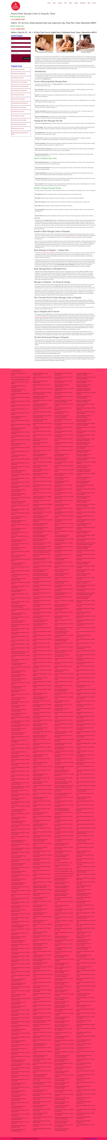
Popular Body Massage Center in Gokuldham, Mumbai (40, 944)
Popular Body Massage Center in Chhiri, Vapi (85, 813)
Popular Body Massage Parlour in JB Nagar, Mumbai (19, 741)
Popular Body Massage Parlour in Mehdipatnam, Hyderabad (83, 401)
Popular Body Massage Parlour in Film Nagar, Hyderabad (41, 616)
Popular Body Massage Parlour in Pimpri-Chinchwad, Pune (64, 940)
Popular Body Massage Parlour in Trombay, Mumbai (18, 1091)
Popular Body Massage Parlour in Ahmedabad (62, 859)
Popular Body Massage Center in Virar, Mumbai (41, 828)
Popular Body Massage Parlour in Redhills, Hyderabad (85, 408)
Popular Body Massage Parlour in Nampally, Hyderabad (62, 956)
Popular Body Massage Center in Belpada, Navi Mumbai (64, 740)
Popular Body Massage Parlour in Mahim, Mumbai (20, 513)
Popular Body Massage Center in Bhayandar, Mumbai (40, 813)
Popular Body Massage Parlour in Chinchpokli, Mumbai (18, 614)
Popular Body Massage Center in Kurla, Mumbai (42, 875)
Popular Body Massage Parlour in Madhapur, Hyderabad (18, 471)
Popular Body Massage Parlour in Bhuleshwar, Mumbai (18, 856)
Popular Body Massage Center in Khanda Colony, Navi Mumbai (64, 767)
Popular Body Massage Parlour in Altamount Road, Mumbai (18, 822)
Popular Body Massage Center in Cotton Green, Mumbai (42, 863)
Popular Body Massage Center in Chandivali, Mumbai (40, 963)
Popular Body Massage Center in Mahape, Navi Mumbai (64, 836)
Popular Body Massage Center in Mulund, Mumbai (42, 655)
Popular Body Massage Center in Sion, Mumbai (41, 871)
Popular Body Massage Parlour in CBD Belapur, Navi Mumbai (41, 509)
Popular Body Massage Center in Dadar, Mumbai (42, 628)
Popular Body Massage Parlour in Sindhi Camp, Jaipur (85, 863)
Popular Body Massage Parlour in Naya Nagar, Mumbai (20, 1010)
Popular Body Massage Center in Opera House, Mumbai (63, 501)
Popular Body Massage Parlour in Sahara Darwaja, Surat (85, 620)
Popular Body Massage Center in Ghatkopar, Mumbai (40, 909)
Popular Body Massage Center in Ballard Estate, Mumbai (42, 1079)
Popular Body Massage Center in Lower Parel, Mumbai (42, 744)
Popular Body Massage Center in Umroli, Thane (64, 713)
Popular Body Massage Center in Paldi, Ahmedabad (63, 898)
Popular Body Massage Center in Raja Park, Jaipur (63, 929)
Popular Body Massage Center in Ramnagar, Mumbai (62, 505)
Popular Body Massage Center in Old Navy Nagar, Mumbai (64, 497)
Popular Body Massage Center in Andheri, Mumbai (42, 636)
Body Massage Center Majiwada (18, 73)
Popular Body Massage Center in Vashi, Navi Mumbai (42, 701)
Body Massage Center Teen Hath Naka (20, 103)
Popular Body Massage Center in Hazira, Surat (85, 670)
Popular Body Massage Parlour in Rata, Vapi (85, 794)
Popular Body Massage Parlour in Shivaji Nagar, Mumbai (20, 1072)
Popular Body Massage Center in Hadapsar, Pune (83, 1079)
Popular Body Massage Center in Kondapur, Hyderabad (62, 1102)
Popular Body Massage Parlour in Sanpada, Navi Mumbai (40, 570)
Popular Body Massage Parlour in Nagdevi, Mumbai (20, 991)
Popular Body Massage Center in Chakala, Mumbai (42, 659)
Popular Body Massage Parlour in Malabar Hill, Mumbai (20, 968)
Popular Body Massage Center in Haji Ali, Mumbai (42, 1048)
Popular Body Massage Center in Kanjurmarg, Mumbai (40, 921)
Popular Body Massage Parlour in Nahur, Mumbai (20, 694)
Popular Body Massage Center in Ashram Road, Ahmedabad (85, 570)
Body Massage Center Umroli (18, 111)
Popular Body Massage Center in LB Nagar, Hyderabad (64, 1048)
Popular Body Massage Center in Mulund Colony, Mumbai (64, 462)
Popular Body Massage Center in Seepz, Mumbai (42, 994)
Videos (70, 3)
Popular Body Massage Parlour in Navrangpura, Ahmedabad (62, 894)
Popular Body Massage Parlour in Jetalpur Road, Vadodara (85, 724)
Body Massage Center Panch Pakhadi (19, 82)
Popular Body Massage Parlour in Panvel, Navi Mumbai (20, 467)
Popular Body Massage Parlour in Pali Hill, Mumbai (20, 448)
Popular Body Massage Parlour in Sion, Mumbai (20, 637)
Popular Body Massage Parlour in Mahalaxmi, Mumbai (18, 490)
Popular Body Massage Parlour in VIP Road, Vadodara (84, 705)
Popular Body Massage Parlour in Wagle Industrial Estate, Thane (42, 497)
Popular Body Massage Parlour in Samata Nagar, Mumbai (20, 1053)
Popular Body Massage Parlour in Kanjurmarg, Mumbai (18, 687)
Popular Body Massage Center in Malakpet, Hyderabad (64, 1045)
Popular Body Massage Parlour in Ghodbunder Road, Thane (40, 397)
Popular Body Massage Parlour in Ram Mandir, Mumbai (20, 544)
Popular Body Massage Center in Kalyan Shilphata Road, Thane (64, 651)
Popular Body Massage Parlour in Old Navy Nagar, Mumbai (21, 1022)
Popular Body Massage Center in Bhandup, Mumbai (42, 925)
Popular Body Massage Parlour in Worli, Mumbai (20, 506)
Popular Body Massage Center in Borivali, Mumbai (42, 640)
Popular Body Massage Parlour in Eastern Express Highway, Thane (42, 393)
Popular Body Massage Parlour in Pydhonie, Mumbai (18, 1041)
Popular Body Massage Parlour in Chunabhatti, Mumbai (18, 664)
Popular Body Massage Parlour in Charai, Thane (42, 378)
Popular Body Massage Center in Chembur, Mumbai (42, 651)
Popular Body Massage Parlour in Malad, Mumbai (20, 552)
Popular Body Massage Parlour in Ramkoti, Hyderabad (64, 960)
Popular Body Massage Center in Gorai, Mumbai (42, 971)
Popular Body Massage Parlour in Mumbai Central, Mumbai (20, 486)
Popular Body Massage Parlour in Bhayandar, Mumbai (18, 579)
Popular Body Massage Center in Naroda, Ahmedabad (85, 578)
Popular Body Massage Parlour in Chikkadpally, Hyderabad (62, 1129)
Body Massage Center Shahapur (18, 99)
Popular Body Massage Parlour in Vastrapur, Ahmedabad (83, 524)
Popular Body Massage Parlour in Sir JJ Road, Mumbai (20, 1080)
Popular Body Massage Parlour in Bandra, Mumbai (20, 398)
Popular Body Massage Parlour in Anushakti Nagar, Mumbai (18, 841)
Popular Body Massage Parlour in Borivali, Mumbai (20, 405)
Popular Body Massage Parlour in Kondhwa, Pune (83, 1067)
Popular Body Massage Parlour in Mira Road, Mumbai (20, 575)
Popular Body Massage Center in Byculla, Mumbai (42, 844)
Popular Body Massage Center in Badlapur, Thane (64, 601)
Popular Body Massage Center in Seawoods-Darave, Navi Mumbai (62, 809)
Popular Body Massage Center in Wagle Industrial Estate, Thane (64, 732)
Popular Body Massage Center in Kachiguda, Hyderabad (83, 501)
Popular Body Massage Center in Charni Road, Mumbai (42, 713)
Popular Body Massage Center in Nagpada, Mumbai (64, 470)
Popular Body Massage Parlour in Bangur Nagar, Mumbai (20, 756)
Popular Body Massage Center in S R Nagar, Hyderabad (63, 1068)
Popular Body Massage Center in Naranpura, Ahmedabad (83, 582)
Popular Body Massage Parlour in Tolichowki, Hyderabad (83, 397)
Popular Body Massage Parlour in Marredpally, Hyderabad (83, 385)
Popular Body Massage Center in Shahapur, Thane (62, 701)
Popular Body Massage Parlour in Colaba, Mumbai (20, 436)
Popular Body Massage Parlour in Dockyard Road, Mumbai (18, 621)
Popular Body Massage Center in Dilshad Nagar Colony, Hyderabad (85, 505)
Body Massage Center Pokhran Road (19, 90)
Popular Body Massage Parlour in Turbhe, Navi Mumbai (42, 586)
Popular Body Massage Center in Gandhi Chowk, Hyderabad (85, 493)
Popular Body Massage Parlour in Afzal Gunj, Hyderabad (63, 948)
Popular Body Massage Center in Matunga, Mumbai (42, 751)
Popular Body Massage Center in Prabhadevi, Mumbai (40, 755)
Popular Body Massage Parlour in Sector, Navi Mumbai (42, 578)
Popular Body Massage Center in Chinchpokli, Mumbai (40, 848)
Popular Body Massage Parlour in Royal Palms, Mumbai (20, 1045)
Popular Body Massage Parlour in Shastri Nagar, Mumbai (20, 1068)
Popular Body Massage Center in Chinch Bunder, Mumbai (42, 1102)
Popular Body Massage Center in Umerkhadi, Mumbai (62, 574)
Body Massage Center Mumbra (18, 69)
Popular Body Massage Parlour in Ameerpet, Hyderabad (62, 983)
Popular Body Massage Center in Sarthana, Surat (86, 674)
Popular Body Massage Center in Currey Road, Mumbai (42, 852)
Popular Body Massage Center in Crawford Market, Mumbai (42, 1117)
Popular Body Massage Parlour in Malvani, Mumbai (20, 748)
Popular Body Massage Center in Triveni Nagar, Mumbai (64, 563)
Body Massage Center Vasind (18, 128)
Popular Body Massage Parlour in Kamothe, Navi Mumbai (40, 528)
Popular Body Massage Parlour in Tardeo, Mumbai (20, 452)
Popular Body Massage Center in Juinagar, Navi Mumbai (64, 755)
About (54, 3)
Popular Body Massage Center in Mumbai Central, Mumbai (42, 721)
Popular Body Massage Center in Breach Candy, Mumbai (42, 1060)
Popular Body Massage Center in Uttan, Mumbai (63, 578)
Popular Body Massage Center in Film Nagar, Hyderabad (63, 852)
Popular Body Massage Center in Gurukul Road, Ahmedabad (85, 590)
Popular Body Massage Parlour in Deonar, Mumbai (20, 895)
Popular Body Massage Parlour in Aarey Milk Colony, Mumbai (20, 725)
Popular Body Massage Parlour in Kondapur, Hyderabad (62, 1021)
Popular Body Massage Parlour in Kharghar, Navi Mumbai (40, 539)
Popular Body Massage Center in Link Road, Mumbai (63, 420)
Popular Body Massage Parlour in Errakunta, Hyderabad (62, 998)
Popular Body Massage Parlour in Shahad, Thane (42, 462)
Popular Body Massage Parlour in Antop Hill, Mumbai (20, 432)
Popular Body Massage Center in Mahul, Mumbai (64, 439)
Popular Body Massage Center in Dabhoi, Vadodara (85, 748)
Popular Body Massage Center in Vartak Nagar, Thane (64, 721)
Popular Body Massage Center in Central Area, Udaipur (85, 1017)
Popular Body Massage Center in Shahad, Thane (64, 697)
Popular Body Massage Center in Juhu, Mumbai (41, 771)
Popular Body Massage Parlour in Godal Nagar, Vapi (64, 917)
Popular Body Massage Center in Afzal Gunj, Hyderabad (63, 1029)
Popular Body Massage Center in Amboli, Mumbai (42, 952)
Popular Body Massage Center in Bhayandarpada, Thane (62, 605)
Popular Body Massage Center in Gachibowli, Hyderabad (62, 1106)
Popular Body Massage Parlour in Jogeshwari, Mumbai (18, 540)
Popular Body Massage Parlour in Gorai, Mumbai (20, 737)
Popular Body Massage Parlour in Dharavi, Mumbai (20, 656)
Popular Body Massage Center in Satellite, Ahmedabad (85, 566)
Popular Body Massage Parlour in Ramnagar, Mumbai (18, 1030)
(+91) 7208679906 (18, 29)
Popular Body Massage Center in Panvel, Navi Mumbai (64, 798)
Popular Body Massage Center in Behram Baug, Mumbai (42, 1029)
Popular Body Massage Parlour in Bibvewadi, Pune (83, 1063)
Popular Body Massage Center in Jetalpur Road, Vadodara (85, 763)
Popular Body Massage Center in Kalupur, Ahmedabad (85, 609)
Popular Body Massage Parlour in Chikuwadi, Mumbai (18, 879)
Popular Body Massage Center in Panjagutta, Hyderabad (62, 1071)
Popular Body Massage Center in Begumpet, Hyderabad (62, 1060)
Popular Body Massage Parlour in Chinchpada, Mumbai (18, 872)
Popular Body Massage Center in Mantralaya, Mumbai (62, 455)
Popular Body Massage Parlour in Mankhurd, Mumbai (18, 671)
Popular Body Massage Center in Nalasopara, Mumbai (40, 825)
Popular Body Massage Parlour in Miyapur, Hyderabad (64, 1014)
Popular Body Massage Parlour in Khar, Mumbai (20, 525)
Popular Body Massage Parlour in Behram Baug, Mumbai (20, 795)
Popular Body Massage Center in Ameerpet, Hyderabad (62, 883)
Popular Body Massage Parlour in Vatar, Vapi (85, 805)
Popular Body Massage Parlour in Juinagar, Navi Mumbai (42, 520)
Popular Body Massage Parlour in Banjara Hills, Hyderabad (42, 609)
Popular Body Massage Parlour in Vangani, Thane (42, 482)
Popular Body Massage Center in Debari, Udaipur (85, 983)
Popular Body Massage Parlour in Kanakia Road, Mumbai (20, 914)
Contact (94, 3)
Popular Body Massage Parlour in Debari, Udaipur (64, 933)
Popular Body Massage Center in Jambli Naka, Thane (64, 643)
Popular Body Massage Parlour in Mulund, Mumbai (20, 421)
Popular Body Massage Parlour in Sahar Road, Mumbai (20, 764)
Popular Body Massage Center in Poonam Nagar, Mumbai (64, 512)
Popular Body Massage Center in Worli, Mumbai (42, 740)
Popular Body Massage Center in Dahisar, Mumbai (42, 805)
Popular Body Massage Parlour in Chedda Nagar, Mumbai (20, 860)
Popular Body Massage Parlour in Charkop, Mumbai (21, 598)
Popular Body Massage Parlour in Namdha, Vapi (86, 786)
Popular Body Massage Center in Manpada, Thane (62, 616)
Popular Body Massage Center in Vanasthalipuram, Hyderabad (83, 470)
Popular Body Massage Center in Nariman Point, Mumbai (42, 732)
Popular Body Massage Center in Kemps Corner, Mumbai (64, 397)
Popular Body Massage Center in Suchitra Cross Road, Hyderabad (85, 459)
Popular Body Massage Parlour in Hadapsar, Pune (83, 1021)
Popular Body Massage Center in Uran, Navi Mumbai (63, 828)
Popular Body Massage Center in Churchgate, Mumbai (40, 624)
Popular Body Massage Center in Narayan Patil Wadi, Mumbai (64, 474)
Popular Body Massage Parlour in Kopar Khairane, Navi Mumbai (42, 543)
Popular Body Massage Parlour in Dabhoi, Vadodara (85, 709)
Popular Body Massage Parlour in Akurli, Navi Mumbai (42, 501)
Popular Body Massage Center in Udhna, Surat (85, 682)
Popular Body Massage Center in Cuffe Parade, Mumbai (41, 1121)
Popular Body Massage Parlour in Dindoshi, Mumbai (18, 706)
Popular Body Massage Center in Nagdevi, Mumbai (64, 466)
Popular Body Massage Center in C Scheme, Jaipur (84, 898)
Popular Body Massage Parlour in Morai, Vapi (85, 801)
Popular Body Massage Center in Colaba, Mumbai (42, 670)
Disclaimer (82, 3)
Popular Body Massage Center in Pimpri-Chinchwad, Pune (85, 1075)
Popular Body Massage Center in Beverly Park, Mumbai (42, 1087)
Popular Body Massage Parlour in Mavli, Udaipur (85, 952)
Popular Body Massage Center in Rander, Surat (85, 678)
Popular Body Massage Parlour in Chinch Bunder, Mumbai (20, 868)
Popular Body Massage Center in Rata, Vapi (85, 836)
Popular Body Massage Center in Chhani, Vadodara (85, 740)
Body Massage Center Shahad (18, 94)
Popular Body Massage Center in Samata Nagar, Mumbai (64, 528)
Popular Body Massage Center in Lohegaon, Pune (83, 1102)
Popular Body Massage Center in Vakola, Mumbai (42, 1013)
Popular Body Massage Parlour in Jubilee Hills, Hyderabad (42, 613)
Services (60, 3)
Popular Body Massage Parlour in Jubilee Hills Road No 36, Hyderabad (64, 1118)
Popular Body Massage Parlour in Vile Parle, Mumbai (19, 533)
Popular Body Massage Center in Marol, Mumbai (42, 1010)
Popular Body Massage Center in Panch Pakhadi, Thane (64, 686)
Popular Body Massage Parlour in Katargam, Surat (83, 613)
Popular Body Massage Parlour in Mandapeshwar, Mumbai (18, 983)
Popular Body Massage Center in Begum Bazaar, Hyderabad (64, 1064)
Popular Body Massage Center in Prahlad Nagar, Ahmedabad (85, 586)
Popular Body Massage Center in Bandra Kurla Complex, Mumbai (42, 1083)
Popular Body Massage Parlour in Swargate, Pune (83, 1033)
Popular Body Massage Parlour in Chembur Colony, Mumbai (18, 864)
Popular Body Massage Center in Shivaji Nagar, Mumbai (64, 547)
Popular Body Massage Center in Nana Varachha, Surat (85, 663)
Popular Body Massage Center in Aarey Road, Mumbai (42, 936)
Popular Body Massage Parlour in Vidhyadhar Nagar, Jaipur (83, 894)
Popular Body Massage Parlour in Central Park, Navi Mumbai (42, 512)
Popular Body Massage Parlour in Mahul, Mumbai (20, 964)
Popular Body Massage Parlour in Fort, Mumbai (20, 409)
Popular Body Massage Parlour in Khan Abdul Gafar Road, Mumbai (20, 926)
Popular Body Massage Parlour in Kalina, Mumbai (20, 772)
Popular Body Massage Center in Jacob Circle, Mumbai (64, 378)
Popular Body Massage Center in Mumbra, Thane (64, 674)
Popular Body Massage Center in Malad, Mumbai (42, 786)
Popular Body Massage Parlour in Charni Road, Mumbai (20, 479)
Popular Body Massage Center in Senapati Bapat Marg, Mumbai (64, 539)
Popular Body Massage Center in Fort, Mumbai (41, 643)
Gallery (76, 3)
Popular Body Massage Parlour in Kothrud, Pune (86, 1029)
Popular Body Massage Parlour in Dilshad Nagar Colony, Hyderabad (85, 424)
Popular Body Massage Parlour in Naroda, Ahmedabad (85, 528)
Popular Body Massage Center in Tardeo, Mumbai (42, 686)
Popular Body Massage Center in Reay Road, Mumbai (41, 859)
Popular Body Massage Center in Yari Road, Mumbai (41, 1025)
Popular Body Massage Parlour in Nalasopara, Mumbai (18, 590)
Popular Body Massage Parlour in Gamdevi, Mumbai (18, 798)
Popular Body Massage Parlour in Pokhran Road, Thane (42, 459)
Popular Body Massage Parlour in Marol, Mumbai (20, 775)
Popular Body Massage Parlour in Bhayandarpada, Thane (18, 1130)
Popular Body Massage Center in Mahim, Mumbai (42, 748)
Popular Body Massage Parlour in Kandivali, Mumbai (18, 556)
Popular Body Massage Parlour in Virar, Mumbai (20, 594)
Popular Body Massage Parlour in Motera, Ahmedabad (85, 555)
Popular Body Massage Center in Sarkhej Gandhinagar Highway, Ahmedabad (85, 593)
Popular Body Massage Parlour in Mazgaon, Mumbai (18, 444)
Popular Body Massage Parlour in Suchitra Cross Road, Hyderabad (85, 378)
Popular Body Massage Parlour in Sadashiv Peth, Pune (86, 1037)
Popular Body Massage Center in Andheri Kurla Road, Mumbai (42, 956)
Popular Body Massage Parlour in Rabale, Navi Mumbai (42, 566)
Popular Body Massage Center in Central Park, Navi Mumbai (64, 748)
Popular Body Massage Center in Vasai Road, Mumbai (41, 821)
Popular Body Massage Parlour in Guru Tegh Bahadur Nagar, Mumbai (20, 652)
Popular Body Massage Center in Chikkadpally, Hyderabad (83, 451)
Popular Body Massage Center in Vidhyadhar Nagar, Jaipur (83, 940)
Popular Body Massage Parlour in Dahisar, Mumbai (20, 571)
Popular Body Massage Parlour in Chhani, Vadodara (85, 701)
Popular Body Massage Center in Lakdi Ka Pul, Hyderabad (85, 432)
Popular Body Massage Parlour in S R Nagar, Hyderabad (63, 987)
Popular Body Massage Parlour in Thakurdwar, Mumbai (18, 1084)
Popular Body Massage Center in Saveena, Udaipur (85, 1002)
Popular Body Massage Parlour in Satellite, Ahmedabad (86, 512)
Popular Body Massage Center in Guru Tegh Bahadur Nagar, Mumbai (41, 886)
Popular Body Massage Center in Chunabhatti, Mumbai (40, 898)
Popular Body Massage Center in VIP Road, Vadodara (86, 744)
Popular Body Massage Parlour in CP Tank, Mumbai (20, 829)
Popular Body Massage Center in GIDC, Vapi (85, 817)
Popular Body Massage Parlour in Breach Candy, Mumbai (20, 825)
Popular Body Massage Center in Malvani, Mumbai (42, 983)
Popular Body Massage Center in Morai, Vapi (85, 844)
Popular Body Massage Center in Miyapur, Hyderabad (64, 1095)
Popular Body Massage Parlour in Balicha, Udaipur (85, 959)
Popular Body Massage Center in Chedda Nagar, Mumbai (42, 1094)
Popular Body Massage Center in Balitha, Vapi (85, 825)
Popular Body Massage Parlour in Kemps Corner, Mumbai (20, 922)
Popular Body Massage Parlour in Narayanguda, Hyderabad (62, 1122)
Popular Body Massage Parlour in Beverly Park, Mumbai (20, 852)
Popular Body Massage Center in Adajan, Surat (85, 651)
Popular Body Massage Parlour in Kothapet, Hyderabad (62, 971)
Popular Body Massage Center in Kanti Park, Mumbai (63, 393)
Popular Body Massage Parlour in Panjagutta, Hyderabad (62, 991)
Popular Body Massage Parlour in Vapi (63, 869)
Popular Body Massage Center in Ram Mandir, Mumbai (41, 778)
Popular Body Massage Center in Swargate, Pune (83, 1087)
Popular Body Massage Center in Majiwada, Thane (62, 709)
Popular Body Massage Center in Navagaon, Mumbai (62, 478)
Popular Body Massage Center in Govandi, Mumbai (42, 902)
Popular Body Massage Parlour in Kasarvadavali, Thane (40, 420)
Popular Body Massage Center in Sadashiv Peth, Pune (86, 1090)
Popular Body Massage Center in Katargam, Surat (62, 906)
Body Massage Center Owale (18, 77)
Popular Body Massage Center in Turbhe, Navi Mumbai (64, 821)
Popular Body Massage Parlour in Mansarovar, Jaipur (83, 852)
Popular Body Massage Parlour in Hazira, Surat (85, 632)
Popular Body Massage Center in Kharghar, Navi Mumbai (64, 774)
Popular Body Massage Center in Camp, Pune (85, 1125)
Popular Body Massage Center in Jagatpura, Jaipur (83, 932)
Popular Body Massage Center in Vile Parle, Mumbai (42, 767)
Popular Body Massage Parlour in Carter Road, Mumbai (20, 833)
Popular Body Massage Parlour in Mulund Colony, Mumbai (20, 987)
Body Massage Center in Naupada (75, 235)
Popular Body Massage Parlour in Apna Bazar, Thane (20, 1122)
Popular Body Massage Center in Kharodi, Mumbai (64, 405)
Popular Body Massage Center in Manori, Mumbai (64, 451)
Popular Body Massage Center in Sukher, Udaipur (85, 1010)
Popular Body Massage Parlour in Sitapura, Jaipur (86, 875)
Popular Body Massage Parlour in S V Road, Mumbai (19, 1049)
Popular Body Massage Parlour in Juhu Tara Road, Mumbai (20, 906)
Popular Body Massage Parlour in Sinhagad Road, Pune (83, 1040)
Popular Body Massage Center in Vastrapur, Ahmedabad (83, 574)
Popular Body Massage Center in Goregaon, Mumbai (40, 782)
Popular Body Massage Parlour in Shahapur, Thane (40, 466)
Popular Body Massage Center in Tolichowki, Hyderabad (83, 478)
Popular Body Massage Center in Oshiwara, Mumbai (40, 948)
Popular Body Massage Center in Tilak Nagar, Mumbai (41, 894)
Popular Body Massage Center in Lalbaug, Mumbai (42, 674)
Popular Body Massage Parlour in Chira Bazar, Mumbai (20, 876)
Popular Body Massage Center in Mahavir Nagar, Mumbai (64, 435)
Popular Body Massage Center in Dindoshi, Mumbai (42, 940)
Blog (89, 3)
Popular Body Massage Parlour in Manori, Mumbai (20, 976)
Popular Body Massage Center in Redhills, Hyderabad (85, 489)
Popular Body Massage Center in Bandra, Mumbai (42, 632)
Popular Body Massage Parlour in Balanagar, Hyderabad (62, 1002)
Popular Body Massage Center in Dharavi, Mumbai (42, 890)
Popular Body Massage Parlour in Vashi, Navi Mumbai (42, 601)
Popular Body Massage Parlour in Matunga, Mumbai (18, 517)
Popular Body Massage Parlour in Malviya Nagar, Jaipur (85, 879)
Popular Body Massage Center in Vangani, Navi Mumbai (64, 832)
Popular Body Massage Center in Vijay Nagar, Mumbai (63, 586)
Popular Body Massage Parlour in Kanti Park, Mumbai (20, 918)
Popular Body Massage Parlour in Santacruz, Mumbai (18, 529)
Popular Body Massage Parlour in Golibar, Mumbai (20, 768)
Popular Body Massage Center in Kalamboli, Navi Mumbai (40, 697)
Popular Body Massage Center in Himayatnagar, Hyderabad (83, 482)
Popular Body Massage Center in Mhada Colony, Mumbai (64, 428)
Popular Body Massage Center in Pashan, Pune (85, 1106)
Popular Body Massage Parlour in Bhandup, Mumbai (18, 691)
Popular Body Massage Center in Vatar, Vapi (85, 848)
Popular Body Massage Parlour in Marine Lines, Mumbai (20, 475)
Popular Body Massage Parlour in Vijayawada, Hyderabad (83, 416)
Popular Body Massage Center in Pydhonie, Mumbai (64, 516)
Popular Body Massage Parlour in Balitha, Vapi (85, 782)
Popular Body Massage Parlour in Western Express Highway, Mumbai (20, 787)
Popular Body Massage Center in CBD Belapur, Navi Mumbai (63, 744)
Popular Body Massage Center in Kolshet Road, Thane (64, 663)
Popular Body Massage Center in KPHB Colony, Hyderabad (63, 1091)
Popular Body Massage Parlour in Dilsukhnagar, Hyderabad (40, 620)
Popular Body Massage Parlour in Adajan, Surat (64, 902)
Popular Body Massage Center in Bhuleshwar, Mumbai (40, 1090)
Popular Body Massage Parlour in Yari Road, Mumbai (19, 791)
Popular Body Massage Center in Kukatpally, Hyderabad (62, 1087)
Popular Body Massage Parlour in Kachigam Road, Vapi (83, 798)
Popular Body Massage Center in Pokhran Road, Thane (64, 694)
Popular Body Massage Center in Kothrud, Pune (85, 1083)
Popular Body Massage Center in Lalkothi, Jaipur (85, 913)
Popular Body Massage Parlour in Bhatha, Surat (85, 628)
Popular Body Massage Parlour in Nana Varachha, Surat (85, 624)
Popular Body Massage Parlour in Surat (63, 862)
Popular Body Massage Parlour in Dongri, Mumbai (20, 837)
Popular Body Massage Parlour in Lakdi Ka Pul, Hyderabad (64, 1110)
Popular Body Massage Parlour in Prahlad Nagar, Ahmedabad (85, 536)
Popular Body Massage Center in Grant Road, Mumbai (41, 717)
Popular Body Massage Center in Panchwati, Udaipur (83, 1006)
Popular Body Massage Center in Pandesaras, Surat (83, 686)
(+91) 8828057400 (18, 19)
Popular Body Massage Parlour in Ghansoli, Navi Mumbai (40, 516)
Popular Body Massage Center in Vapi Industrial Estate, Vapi (84, 832)
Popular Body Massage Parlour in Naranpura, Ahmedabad (83, 532)
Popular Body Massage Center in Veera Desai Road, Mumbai (42, 1017)
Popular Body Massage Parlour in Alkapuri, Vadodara (86, 694)
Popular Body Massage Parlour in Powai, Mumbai (20, 567)
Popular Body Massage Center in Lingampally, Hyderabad (83, 455)
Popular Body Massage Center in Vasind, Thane (64, 728)
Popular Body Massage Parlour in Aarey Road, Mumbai (20, 702)
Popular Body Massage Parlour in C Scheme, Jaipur (63, 925)
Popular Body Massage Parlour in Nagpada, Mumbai (18, 995)
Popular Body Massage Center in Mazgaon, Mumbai (40, 678)
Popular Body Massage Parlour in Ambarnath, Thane (18, 1126)
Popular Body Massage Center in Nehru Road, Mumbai (63, 493)
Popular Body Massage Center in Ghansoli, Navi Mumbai (64, 751)
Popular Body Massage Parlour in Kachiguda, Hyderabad (83, 420)
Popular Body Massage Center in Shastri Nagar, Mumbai (64, 543)
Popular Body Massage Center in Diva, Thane (63, 620)
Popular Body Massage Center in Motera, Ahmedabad (85, 605)
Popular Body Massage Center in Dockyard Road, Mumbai (42, 855)
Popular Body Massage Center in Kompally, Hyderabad (86, 462)
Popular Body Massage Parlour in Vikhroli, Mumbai (20, 683)
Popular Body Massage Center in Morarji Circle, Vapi (64, 921)
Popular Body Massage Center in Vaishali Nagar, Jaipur (85, 929)
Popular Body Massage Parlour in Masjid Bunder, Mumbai (20, 602)
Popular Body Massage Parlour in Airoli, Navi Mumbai (20, 463)
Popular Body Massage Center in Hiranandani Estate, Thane (62, 640)
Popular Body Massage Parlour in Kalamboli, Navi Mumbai (40, 524)
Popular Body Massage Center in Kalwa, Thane (64, 647)
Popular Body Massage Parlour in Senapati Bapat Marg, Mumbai (20, 1064)
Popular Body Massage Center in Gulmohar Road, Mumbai (40, 1044)
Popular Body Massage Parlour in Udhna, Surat (85, 643)
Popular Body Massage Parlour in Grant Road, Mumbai (20, 483)
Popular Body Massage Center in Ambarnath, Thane (62, 670)
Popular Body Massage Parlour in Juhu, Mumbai (20, 536)
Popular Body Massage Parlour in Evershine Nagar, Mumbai (18, 733)
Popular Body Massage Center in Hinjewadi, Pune (83, 1098)
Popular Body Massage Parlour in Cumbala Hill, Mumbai (21, 891)
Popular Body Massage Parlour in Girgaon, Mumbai (20, 806)
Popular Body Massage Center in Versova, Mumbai (42, 794)
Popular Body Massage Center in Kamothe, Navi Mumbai (64, 763)
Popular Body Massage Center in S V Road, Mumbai (64, 524)
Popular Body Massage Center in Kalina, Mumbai (42, 1006)
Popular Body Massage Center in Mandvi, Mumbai (64, 447)
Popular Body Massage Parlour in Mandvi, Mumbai (20, 972)
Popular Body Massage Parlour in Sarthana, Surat (83, 636)
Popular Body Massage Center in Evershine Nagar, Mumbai (42, 967)
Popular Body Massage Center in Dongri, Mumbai (42, 1071)
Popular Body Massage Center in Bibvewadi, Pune (83, 1117)
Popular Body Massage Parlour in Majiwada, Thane (40, 439)
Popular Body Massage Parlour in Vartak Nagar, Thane (42, 485)
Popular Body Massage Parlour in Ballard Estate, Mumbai (20, 845)
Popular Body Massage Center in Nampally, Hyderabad (62, 1037)
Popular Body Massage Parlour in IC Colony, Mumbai (19, 752)
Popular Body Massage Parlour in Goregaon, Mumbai (18, 548)
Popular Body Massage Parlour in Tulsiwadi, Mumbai (18, 1095)
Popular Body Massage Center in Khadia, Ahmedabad (85, 601)
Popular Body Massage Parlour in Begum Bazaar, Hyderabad (64, 979)
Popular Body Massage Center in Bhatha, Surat (85, 667)
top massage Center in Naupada (47, 252)
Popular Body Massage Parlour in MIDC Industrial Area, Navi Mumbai (42, 547)
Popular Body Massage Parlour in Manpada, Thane (40, 381)
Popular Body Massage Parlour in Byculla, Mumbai (20, 610)
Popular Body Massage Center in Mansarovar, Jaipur (83, 902)
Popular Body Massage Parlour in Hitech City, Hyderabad (42, 605)
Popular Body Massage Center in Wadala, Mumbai (42, 882)
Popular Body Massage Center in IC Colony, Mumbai (41, 986)
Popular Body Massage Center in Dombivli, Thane (64, 624)
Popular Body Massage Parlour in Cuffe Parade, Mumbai (20, 887)
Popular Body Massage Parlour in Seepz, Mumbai (20, 760)
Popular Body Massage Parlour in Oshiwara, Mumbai (18, 714)
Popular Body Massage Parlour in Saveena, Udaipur (86, 963)
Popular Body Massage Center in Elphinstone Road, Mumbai (40, 736)
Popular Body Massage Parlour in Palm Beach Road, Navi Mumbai (42, 559)
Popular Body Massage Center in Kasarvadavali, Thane (62, 655)
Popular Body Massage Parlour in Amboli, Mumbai (20, 718)
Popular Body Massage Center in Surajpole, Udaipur (86, 986)
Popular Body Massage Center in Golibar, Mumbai (42, 1002)
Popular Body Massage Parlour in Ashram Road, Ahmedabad (85, 520)
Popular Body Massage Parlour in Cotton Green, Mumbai (20, 629)
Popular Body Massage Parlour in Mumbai (20, 377)
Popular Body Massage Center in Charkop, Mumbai (42, 832)
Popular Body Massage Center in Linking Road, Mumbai (64, 424)
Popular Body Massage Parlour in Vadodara (62, 865)
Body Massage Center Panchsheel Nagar (20, 86)
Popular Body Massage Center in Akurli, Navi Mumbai (63, 736)
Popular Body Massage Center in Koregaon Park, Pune (86, 1110)
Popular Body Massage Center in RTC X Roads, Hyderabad (85, 447)
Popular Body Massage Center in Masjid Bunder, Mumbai (42, 836)
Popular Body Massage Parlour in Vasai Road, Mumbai (20, 587)
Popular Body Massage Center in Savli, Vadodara (85, 751)
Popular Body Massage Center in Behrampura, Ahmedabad (83, 597)
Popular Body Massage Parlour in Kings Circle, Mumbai (20, 633)
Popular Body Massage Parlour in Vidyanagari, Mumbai (18, 1107)
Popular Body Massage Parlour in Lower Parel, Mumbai (20, 509)
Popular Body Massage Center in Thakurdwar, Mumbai (62, 559)
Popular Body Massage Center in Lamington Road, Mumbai (62, 416)
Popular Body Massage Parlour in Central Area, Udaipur (85, 979)
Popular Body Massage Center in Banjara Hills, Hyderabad (42, 705)
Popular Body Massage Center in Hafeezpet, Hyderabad (62, 1098)
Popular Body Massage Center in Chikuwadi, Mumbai (40, 1114)
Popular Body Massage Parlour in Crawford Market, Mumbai (18, 883)
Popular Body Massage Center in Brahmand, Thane (62, 609)
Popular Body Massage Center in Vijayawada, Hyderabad (83, 497)
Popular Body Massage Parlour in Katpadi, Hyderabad (85, 428)
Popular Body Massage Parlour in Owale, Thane (42, 447)
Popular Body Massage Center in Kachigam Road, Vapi (83, 840)
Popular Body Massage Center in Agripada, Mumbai (42, 1052)
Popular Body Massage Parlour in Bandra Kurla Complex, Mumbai (20, 849)
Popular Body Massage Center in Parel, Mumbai (41, 647)
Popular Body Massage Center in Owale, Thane (64, 682)
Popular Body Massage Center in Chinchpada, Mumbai (40, 1106)
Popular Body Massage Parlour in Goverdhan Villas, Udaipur (83, 948)
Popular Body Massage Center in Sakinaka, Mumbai (42, 663)
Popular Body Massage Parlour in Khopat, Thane (42, 424)
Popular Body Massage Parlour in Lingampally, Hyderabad (83, 374)
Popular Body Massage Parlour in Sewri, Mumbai (20, 644)
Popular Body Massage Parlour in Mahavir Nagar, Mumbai (20, 960)
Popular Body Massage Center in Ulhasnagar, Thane (40, 694)
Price (65, 3)
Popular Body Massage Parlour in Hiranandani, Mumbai (18, 679)
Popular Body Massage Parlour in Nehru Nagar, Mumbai (20, 1014)
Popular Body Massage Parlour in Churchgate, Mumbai (18, 390)
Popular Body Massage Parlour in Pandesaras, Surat (83, 647)
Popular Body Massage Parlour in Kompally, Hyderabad (83, 381)
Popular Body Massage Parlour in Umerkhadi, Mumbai (18, 1099)
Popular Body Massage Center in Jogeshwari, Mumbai (40, 774)
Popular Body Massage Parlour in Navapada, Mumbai (18, 1007)
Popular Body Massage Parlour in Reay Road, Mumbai (20, 625)
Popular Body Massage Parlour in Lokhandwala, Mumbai (18, 563)
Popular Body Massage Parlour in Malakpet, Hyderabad (62, 964)
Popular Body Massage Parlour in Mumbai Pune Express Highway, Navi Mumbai (42, 551)
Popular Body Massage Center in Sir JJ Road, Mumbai (63, 555)
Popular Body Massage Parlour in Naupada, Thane (40, 443)
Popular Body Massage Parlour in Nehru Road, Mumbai (20, 1018)
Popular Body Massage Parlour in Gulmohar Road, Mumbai (18, 810)
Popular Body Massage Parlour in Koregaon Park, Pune (83, 1056)
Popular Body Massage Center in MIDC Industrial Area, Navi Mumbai (63, 782)
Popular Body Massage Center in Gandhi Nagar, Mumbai (42, 1037)
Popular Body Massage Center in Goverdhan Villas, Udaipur (62, 937)
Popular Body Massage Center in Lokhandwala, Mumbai (40, 798)
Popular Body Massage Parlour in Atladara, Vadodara (86, 690)
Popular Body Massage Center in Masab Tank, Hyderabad (85, 435)
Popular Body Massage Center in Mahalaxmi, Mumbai (40, 724)
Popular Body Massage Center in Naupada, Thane (64, 678)
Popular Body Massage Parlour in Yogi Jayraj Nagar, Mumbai (19, 1118)
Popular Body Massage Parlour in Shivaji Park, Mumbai (20, 1076)
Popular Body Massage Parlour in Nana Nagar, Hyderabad (85, 405)
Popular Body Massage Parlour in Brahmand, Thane (40, 374)
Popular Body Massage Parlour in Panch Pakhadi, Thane (42, 451)
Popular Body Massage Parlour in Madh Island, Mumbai (20, 956)
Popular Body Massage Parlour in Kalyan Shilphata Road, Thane (42, 416)
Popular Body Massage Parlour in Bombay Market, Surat (85, 616)
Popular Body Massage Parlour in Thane (20, 379)
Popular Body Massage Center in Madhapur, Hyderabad (62, 844)
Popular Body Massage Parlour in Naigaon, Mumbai (20, 583)
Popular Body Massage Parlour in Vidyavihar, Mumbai (18, 698)
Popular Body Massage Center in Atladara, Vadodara (85, 732)
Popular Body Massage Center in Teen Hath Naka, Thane (63, 705)
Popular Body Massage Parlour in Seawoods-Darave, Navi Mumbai (40, 574)
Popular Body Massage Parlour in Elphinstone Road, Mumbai (18, 502)
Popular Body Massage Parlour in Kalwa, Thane (42, 412)
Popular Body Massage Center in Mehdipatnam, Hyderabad (62, 890)
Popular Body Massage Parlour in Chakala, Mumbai (20, 425)
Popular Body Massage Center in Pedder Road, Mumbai (64, 509)
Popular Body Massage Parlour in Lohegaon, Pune (83, 1048)
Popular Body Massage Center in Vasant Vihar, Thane (64, 724)
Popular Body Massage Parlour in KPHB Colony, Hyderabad (64, 1010)
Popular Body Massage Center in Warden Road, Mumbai (64, 590)
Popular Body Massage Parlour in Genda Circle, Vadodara (85, 717)
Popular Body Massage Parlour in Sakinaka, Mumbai (18, 429)
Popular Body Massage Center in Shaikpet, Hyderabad (86, 474)
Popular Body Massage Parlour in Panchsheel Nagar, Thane (40, 455)
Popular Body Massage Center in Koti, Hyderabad (63, 1033)
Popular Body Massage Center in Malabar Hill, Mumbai (64, 443)
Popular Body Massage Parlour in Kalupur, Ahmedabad (85, 559)
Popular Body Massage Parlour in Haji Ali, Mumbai (20, 814)
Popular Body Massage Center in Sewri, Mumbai (42, 879)
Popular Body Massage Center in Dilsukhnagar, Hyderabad (62, 855)
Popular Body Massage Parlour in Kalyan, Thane (42, 435)
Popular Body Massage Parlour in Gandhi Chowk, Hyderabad (85, 412)
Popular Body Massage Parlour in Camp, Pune (85, 1071)
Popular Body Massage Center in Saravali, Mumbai (64, 532)
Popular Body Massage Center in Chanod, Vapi (85, 821)
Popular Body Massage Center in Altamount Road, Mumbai (40, 1056)
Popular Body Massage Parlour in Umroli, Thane (42, 478)
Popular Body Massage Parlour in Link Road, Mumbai (19, 945)
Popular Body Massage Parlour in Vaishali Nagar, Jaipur (85, 882)
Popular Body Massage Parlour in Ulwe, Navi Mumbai (42, 590)
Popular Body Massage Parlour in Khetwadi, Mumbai (18, 937)
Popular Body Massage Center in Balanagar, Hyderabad (62, 1083)
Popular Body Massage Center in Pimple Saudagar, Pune (85, 1114)
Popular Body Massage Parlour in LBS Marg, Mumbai (19, 933)
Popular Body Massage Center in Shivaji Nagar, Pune (64, 944)
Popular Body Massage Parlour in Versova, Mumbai (20, 560)
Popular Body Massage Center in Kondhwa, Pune (83, 1121)
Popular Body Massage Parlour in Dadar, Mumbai (20, 394)
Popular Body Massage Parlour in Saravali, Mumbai (20, 1057)
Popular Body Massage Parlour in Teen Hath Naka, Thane (41, 470)
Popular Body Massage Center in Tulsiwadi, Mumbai (62, 570)
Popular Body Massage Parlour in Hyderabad (18, 386)
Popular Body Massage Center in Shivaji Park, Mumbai (64, 551)
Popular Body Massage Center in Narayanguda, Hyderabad (83, 443)
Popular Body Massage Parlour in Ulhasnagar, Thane (40, 474)
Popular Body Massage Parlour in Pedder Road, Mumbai (20, 1034)
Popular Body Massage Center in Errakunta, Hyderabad (62, 1079)
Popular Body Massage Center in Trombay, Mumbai (64, 566)
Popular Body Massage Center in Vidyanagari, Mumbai (62, 582)
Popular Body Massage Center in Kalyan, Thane (42, 690)
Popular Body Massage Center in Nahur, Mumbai (42, 929)
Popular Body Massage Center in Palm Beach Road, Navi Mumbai (63, 794)
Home (49, 3)
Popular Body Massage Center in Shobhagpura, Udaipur (83, 994)
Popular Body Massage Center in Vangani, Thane (64, 717)
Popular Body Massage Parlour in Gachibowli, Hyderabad (62, 1025)
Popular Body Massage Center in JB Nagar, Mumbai (42, 975)
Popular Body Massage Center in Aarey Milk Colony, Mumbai (42, 959)
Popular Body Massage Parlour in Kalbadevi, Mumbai (18, 910)
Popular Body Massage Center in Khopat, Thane (64, 659)
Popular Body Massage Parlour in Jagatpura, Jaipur (83, 886)
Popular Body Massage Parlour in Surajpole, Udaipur (83, 944)
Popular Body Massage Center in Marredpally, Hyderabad (83, 466)
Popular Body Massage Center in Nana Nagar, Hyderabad (85, 485)
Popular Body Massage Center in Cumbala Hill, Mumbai (42, 1125)
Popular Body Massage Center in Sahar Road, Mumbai (42, 998)
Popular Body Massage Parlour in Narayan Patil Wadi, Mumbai (20, 999)
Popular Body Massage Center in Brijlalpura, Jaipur (83, 936)
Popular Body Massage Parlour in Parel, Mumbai (20, 413)
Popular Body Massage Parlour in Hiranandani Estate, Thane (40, 405)
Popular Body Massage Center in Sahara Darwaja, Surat (85, 659)
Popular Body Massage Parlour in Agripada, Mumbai (18, 818)
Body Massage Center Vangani (18, 115)
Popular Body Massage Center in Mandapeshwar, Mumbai (62, 459)
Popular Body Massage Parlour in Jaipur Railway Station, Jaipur (85, 871)
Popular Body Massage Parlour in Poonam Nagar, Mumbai (20, 1037)
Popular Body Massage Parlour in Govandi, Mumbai (20, 667)
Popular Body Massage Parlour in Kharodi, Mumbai (20, 930)
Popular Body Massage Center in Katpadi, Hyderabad (85, 509)
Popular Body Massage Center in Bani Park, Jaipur (84, 906)
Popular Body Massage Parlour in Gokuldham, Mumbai (18, 710)
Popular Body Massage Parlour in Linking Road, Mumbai (20, 949)
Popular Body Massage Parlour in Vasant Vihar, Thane (42, 489)
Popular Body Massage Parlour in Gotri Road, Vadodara (85, 721)
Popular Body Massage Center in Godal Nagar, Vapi (85, 809)
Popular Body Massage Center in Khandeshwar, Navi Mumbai (62, 771)
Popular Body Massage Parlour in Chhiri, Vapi (85, 767)
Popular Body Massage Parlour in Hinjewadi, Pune (83, 1044)
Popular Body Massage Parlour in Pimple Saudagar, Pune (85, 1060)
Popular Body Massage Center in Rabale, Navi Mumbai (64, 801)
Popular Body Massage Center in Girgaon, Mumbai (42, 1040)
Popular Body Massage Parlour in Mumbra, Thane (21, 459)
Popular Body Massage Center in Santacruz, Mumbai (40, 763)
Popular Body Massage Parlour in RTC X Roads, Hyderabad (64, 1125)
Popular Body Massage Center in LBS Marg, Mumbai (63, 408)
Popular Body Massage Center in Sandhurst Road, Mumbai (40, 840)
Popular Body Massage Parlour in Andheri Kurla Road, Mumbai (20, 721)
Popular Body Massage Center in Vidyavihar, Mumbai (40, 932)
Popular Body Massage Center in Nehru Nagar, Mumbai (63, 489)
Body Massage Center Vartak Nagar (19, 120)
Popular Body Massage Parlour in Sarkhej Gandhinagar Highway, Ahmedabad (85, 543)
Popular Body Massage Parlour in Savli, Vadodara (85, 713)
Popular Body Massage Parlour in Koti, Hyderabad (63, 952)
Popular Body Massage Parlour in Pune (63, 876)
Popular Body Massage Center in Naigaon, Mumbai (42, 817)
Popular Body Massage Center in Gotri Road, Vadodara (85, 759)
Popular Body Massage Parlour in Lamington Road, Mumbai (18, 941)
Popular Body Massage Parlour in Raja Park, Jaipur (85, 855)
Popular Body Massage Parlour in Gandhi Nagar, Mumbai (20, 802)
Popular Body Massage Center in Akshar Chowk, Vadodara (85, 736)
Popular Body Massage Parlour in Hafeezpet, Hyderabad (62, 1018)
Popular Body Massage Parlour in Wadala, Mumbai (20, 648)
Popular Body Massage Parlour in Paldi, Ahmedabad (85, 516)
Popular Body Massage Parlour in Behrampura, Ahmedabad (83, 547)
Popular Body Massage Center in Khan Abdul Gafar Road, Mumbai (63, 401)
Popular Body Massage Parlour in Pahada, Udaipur (85, 975)
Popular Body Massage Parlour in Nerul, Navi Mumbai (42, 555)
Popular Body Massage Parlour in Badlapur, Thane (18, 456)
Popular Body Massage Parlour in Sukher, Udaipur (85, 971)
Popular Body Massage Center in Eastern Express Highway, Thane (64, 628)
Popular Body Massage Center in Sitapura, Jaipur (85, 921)
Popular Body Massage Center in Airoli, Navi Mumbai (63, 759)
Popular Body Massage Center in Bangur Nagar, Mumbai (42, 990)
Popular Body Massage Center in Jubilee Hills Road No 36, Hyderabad (85, 439)
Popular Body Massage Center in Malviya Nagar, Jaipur (85, 925)
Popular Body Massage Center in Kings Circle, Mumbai (42, 867)
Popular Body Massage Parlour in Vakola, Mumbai (20, 779)
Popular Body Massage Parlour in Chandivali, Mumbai (18, 729)
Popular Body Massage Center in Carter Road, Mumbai (42, 1067)
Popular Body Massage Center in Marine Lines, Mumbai (42, 709)
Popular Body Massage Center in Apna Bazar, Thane (63, 597)
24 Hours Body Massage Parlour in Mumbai (19, 374)
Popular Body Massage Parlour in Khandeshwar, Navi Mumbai (40, 536)
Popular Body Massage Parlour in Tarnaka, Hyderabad (64, 994)
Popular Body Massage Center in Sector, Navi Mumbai (64, 813)
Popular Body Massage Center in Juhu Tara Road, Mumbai (63, 381)
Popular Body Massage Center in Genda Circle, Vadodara (85, 755)
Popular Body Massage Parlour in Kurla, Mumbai (20, 641)
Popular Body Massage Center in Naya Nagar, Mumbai (63, 485)
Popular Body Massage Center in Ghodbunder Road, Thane (62, 632)
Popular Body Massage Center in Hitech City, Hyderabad (64, 840)
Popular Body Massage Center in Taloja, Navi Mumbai (64, 817)
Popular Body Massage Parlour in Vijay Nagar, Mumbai (20, 1111)
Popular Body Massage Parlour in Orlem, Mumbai (20, 745)
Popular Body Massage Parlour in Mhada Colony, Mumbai (20, 953)
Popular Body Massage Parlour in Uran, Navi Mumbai (42, 593)
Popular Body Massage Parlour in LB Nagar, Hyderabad (63, 967)
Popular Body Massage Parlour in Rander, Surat (85, 640)
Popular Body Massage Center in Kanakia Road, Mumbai (64, 389)
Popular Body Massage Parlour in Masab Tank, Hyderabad (64, 1114)
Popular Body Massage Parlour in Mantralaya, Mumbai (18, 980)
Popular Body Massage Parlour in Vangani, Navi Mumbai (42, 597)
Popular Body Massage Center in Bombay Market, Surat (85, 655)
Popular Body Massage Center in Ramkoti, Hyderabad (64, 1041)
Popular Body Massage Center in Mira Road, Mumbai (41, 809)
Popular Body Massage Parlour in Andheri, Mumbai (20, 402)
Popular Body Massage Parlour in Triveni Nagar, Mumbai (20, 1087)
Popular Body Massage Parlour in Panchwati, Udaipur (83, 967)
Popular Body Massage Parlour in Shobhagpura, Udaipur (83, 956)
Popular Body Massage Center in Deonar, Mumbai (42, 1129)
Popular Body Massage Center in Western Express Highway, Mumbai (42, 1021)
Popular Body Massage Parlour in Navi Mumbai (20, 382)
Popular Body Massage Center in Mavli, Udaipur (85, 990)
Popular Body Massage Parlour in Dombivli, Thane (42, 389)
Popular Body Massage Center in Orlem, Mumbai (42, 979)
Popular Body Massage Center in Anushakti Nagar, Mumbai (40, 1075)
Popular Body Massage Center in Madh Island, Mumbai (63, 432)
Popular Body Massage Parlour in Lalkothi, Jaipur (85, 867)
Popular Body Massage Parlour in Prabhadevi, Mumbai (18, 521)
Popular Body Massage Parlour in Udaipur (64, 873)
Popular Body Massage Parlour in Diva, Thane (41, 385)
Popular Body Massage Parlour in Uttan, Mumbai (20, 1103)
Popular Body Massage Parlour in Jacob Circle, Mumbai (20, 903)
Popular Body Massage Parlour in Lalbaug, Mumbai (20, 440)
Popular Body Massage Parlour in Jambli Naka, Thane (42, 408)
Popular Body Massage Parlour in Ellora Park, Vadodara (63, 910)
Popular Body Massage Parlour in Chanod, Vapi (85, 778)
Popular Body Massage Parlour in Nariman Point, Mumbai (20, 498)
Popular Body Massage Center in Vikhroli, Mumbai (42, 917)
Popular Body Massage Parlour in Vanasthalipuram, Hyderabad (83, 389)
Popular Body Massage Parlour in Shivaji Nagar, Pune (85, 1025)
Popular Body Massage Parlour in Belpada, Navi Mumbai (42, 505)
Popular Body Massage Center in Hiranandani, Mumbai (40, 913)
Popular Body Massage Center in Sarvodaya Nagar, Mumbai (62, 536)
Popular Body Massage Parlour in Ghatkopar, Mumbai (18, 675)
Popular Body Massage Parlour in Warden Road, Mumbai (20, 1114)
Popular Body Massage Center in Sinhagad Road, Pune (86, 1094)
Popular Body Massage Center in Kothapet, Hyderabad (64, 1052)
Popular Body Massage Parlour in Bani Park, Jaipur (85, 859)
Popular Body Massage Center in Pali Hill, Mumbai (42, 682)
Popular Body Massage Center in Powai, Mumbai (42, 801)
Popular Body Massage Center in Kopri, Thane (63, 667)
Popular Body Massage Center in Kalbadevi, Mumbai (62, 385)
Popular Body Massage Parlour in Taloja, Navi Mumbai (42, 582)
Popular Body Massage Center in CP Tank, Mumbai (42, 1063)
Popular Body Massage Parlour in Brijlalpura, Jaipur (83, 890)
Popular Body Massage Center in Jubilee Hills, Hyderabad (64, 848)
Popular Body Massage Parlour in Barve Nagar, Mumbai (20, 899)
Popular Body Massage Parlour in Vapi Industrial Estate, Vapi (85, 790)
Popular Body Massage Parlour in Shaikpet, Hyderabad (86, 393)
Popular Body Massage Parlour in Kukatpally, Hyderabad (62, 1006)
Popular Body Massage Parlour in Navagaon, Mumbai (18, 1003)
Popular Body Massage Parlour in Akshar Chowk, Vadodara (85, 697)
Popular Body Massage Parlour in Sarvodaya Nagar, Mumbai (18, 1061)
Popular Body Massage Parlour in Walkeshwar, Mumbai (18, 494)
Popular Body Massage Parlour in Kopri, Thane (42, 432)
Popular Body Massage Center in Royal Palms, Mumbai (63, 520)
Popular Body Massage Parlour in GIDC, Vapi (85, 774)
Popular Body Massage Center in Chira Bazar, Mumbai (41, 1110)
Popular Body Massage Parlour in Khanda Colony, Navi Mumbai (42, 532)
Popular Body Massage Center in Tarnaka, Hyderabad (64, 1075)
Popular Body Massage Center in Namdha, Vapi (86, 828)
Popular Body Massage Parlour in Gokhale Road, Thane (42, 401)
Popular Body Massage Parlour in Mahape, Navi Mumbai (42, 563)
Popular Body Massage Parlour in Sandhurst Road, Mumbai (18, 606)
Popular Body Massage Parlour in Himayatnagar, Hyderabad (62, 887)
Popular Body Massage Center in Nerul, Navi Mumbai (63, 790)
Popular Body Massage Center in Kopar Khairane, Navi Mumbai (63, 778)
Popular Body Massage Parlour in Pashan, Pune (85, 1052)
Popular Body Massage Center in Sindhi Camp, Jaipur (85, 909)
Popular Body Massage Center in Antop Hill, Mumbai (42, 667)
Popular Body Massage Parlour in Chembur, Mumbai (18, 417)
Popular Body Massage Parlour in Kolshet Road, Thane (42, 428)
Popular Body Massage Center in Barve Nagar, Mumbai (63, 374)
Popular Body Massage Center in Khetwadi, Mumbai (62, 412)
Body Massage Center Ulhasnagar (19, 107)
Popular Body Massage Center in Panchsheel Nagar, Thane (62, 690)
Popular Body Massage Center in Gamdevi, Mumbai (42, 1033)
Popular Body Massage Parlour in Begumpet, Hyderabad (62, 879)
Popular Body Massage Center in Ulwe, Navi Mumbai (63, 825)
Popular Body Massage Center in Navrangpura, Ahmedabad (83, 563)
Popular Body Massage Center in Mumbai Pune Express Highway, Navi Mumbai (64, 786)
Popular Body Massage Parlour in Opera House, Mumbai (20, 1026)
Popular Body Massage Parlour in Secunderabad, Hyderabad (62, 975)
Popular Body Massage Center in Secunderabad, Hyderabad (62, 1056)
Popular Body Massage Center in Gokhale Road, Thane (64, 636)
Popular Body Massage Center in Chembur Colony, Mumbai (42, 1098)
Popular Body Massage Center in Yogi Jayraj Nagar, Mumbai (63, 593)
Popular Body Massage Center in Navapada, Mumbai (62, 482)
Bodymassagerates (93, 1138)
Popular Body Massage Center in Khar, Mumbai (41, 759)
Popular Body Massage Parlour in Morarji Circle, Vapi (85, 771)
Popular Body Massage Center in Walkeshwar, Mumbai (40, 728)
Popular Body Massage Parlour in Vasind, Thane (42, 493)
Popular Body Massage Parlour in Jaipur (64, 871)
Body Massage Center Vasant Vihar (19, 124)
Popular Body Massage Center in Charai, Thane (64, 613)
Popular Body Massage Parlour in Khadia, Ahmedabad (85, 551)
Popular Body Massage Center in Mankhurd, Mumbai (40, 906)
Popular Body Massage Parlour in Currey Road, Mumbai (20, 617)
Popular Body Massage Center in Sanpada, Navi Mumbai (64, 805)
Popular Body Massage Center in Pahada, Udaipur (85, 1013)
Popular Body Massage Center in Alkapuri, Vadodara (64, 914)
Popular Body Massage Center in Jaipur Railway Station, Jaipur (85, 917)
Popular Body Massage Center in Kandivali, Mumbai (42, 790)
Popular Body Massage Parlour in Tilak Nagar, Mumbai (20, 660)
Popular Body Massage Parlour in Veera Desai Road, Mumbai (20, 783)
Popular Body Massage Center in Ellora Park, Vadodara (85, 728)
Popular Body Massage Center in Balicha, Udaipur (85, 998)
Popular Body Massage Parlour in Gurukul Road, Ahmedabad (85, 539)
